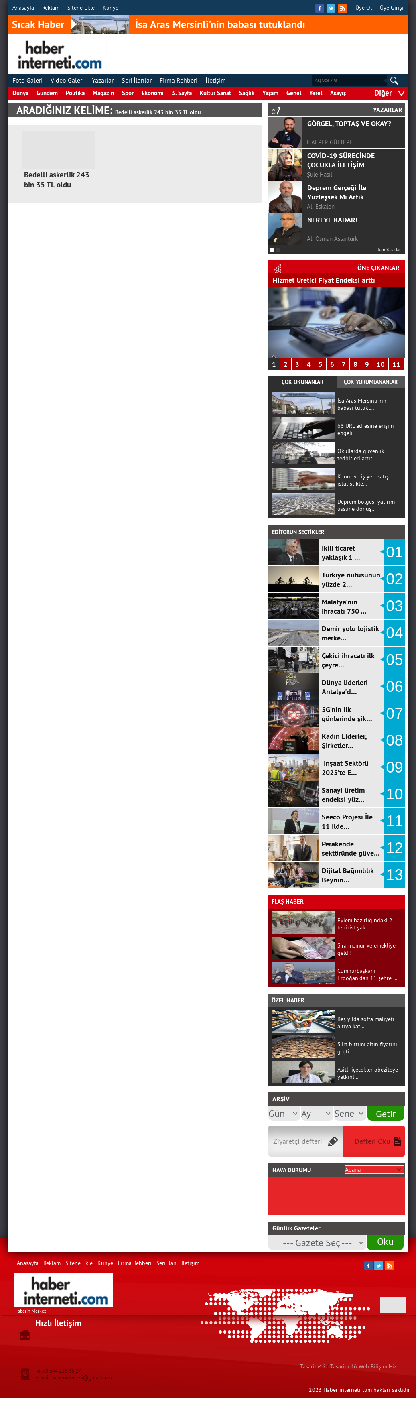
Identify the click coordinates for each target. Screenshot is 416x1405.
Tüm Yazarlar (389, 249)
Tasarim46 (312, 1366)
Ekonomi (153, 93)
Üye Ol (363, 7)
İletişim (215, 80)
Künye (110, 7)
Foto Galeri (27, 80)
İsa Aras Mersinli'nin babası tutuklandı (220, 24)
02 (394, 579)
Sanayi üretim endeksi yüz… (343, 794)
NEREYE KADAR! (332, 219)
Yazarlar (103, 80)
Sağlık (246, 93)
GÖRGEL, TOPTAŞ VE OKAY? (349, 123)
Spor (128, 93)
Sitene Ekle (81, 7)
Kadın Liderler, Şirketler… (344, 741)
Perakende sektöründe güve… (351, 848)
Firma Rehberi (178, 80)
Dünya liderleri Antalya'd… (345, 687)
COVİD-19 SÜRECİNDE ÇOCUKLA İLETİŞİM (341, 160)
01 (394, 552)
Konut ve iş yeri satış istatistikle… (363, 480)
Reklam (50, 7)
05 (394, 659)
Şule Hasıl (319, 174)
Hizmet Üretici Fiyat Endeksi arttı (324, 280)
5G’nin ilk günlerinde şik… (347, 714)
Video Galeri (67, 80)
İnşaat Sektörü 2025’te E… (345, 767)
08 (394, 740)
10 (381, 364)
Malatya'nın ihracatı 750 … (344, 606)
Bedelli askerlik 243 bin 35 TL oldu (56, 180)
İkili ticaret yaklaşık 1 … (341, 552)
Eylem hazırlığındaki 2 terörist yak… (364, 924)
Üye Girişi (392, 7)
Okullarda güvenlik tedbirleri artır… (360, 454)
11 (396, 364)
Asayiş (338, 93)
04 (394, 632)
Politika (75, 93)
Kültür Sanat (215, 93)
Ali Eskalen (321, 206)
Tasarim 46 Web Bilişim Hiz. (364, 1366)
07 (394, 713)
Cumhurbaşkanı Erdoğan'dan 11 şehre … (367, 974)
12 (394, 848)
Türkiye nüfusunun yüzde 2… (351, 579)
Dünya (20, 93)
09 (394, 767)
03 (394, 606)
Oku (385, 1241)
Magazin (103, 93)
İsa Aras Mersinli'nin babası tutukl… (361, 404)
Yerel (315, 93)
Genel (293, 93)
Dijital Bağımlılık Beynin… (347, 875)
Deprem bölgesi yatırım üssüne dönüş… (366, 505)
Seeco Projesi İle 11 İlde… (347, 821)
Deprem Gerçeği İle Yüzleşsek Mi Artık (336, 192)
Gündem (47, 93)
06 (394, 686)
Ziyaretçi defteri (297, 1141)
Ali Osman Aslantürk (332, 238)
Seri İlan (166, 1263)
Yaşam (270, 93)
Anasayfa (23, 7)
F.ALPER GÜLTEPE (330, 142)
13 (394, 874)
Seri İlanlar (137, 80)
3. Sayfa (182, 93)
